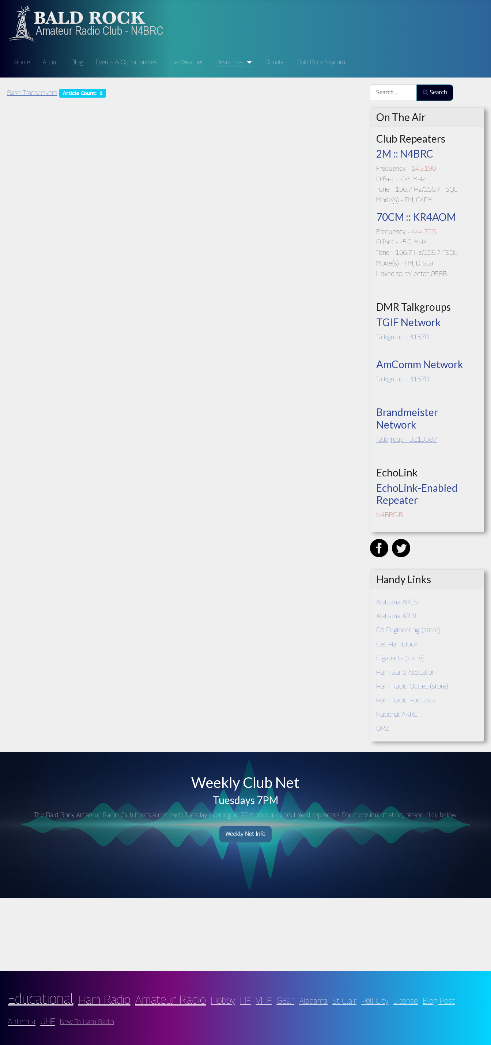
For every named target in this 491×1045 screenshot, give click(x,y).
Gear (285, 1000)
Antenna (21, 1021)
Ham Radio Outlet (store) (412, 686)
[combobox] (393, 92)
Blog (77, 62)
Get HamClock (397, 644)
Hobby (223, 1000)
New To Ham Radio (87, 1021)
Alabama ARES (397, 601)
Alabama (313, 1001)
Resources (229, 62)
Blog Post (439, 1001)
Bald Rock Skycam (321, 62)
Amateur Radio (170, 999)
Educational (40, 998)
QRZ (382, 728)
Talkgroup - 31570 (402, 336)
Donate (274, 62)
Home (22, 62)
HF (245, 1000)
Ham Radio (104, 999)
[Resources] (248, 62)
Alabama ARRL (397, 615)
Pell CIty (374, 1001)
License (405, 1001)
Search (435, 92)
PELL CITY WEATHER (245, 932)
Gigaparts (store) (400, 657)
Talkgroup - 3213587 (406, 439)
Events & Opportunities (126, 62)
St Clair (344, 1001)
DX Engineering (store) (408, 629)
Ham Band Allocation (406, 672)
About (50, 62)
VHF (264, 1000)
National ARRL (397, 714)
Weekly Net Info (245, 833)
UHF (47, 1021)
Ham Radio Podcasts (405, 699)
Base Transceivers (32, 92)
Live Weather (186, 62)
